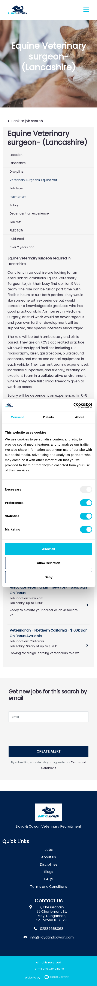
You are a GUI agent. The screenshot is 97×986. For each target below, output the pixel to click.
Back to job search (27, 120)
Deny (48, 577)
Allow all (48, 549)
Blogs (48, 871)
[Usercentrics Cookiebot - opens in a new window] (73, 405)
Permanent (18, 197)
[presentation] (41, 732)
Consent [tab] (17, 417)
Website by (48, 978)
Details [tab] (48, 417)
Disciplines (48, 864)
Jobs (49, 849)
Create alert (49, 751)
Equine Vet (49, 180)
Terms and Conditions (48, 886)
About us (48, 857)
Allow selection (48, 563)
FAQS (48, 879)
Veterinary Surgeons (25, 180)
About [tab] (79, 417)
